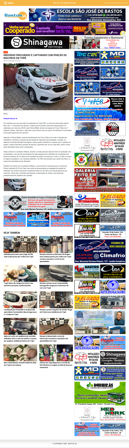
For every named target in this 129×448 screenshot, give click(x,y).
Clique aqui (124, 3)
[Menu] (9, 3)
